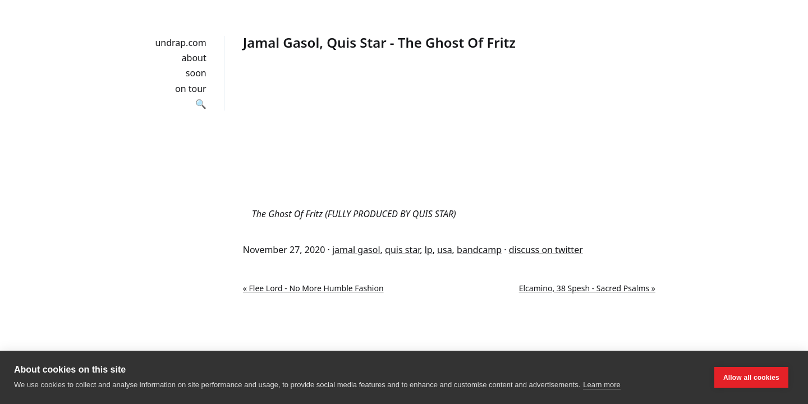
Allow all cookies (751, 378)
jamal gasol (356, 250)
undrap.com (180, 42)
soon (196, 73)
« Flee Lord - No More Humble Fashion (313, 288)
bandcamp (479, 250)
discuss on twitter (546, 250)
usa (444, 250)
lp (429, 250)
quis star (402, 250)
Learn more (601, 384)
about (194, 58)
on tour (190, 88)
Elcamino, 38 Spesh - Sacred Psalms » (587, 288)
